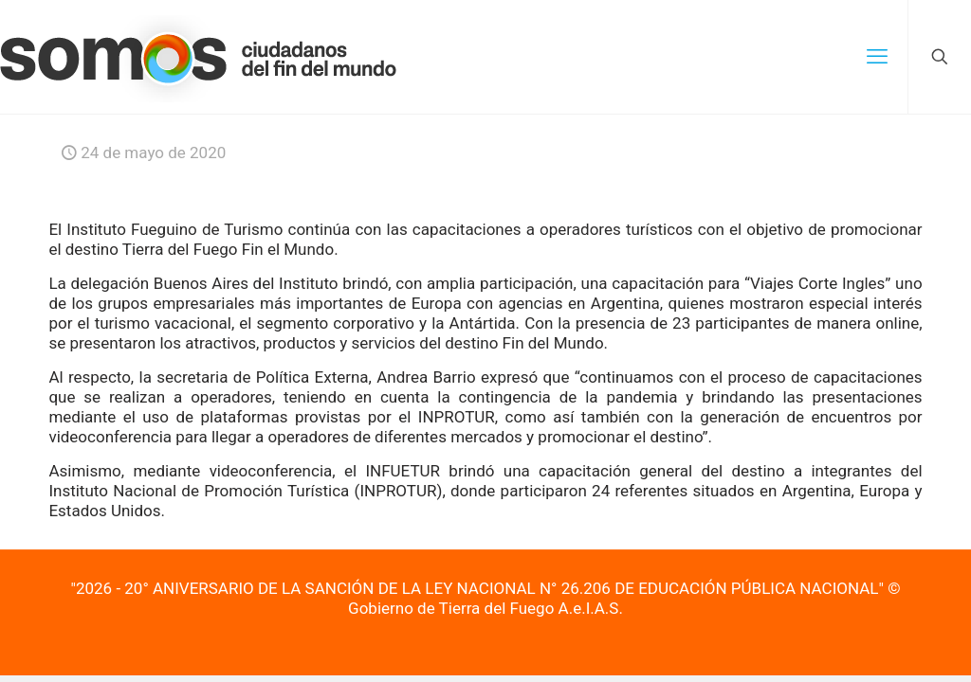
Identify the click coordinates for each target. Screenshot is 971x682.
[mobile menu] (877, 57)
